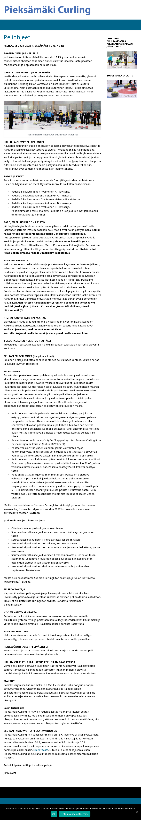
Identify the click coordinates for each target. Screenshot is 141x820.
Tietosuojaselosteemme (74, 814)
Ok (54, 814)
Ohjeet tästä (40, 750)
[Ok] (136, 812)
